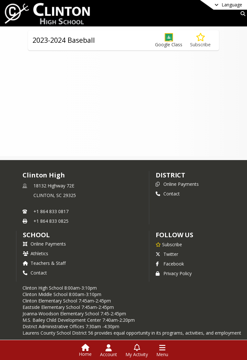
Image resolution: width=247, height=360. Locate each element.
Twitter (167, 254)
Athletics (35, 253)
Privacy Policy (174, 273)
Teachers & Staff (44, 263)
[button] (168, 40)
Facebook (170, 264)
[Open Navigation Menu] (162, 350)
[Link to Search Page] (241, 14)
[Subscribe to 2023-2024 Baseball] (200, 40)
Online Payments (177, 184)
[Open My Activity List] (136, 350)
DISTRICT (170, 175)
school (36, 234)
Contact (168, 194)
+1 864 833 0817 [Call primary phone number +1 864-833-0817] (51, 211)
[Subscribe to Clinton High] (169, 244)
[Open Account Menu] (108, 350)
